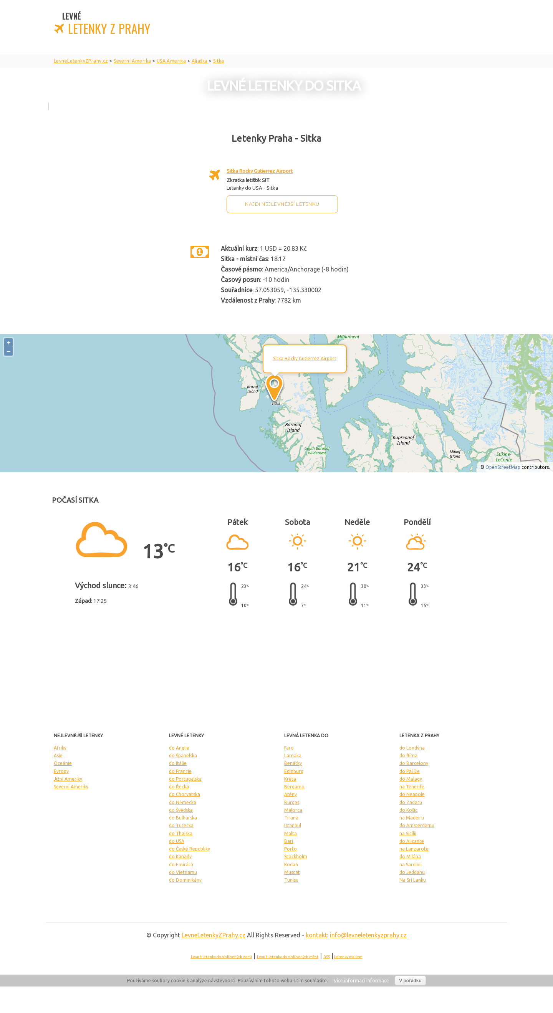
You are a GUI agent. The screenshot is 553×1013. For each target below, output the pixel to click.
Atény (290, 794)
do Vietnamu (183, 872)
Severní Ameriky (71, 786)
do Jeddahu (412, 872)
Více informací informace (361, 980)
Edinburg (293, 771)
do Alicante (411, 841)
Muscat (292, 872)
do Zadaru (410, 802)
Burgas (291, 802)
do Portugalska (185, 778)
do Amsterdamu (416, 825)
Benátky (293, 763)
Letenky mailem (348, 957)
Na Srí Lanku (412, 879)
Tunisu (291, 879)
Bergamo (294, 786)
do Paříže (409, 771)
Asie (58, 755)
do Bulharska (183, 817)
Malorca (293, 810)
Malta (290, 833)
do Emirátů (181, 864)
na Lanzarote (414, 848)
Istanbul (292, 825)
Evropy (61, 771)
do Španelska (183, 755)
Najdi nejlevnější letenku (282, 204)
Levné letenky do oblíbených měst (287, 957)
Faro (289, 747)
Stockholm (295, 856)
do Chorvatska (184, 794)
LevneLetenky (213, 935)
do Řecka (179, 786)
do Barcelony (413, 763)
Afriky (60, 747)
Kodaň (291, 864)
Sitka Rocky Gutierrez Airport (260, 171)
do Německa (182, 802)
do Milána (410, 856)
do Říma (408, 755)
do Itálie (178, 763)
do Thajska (180, 833)
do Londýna (412, 747)
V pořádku (410, 980)
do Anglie (179, 747)
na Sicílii (407, 833)
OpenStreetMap (502, 467)
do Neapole (412, 794)
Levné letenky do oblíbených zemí (221, 957)
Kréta (290, 778)
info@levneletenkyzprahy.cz (368, 935)
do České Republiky (189, 848)
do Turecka (181, 825)
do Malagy (410, 778)
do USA (176, 841)
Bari (288, 841)
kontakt (316, 935)
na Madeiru (411, 817)
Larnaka (292, 755)
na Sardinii (410, 864)
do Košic (408, 810)
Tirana (291, 817)
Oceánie (63, 763)
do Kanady (180, 856)
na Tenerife (411, 786)
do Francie (180, 771)
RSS (326, 957)
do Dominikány (185, 879)
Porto (290, 848)
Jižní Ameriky (68, 778)
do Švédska (181, 810)
